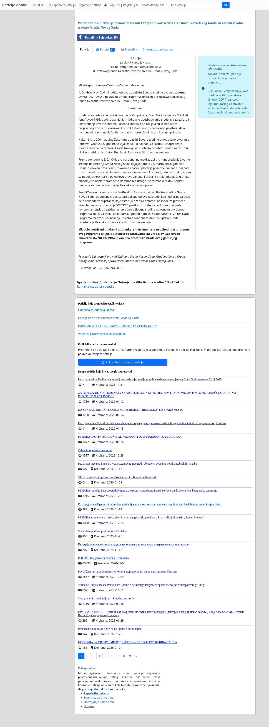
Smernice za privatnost (158, 49)
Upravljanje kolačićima (99, 702)
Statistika (129, 49)
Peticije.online (14, 4)
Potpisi (105, 49)
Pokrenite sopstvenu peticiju (123, 362)
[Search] (195, 5)
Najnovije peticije (90, 5)
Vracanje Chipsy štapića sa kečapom (101, 333)
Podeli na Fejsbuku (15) (97, 37)
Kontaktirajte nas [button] (153, 5)
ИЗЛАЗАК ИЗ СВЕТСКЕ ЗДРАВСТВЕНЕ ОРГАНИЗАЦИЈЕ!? (117, 326)
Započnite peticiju (62, 5)
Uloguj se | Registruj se (121, 5)
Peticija (85, 49)
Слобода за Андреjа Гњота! (96, 309)
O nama (89, 706)
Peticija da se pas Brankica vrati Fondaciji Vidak (108, 318)
